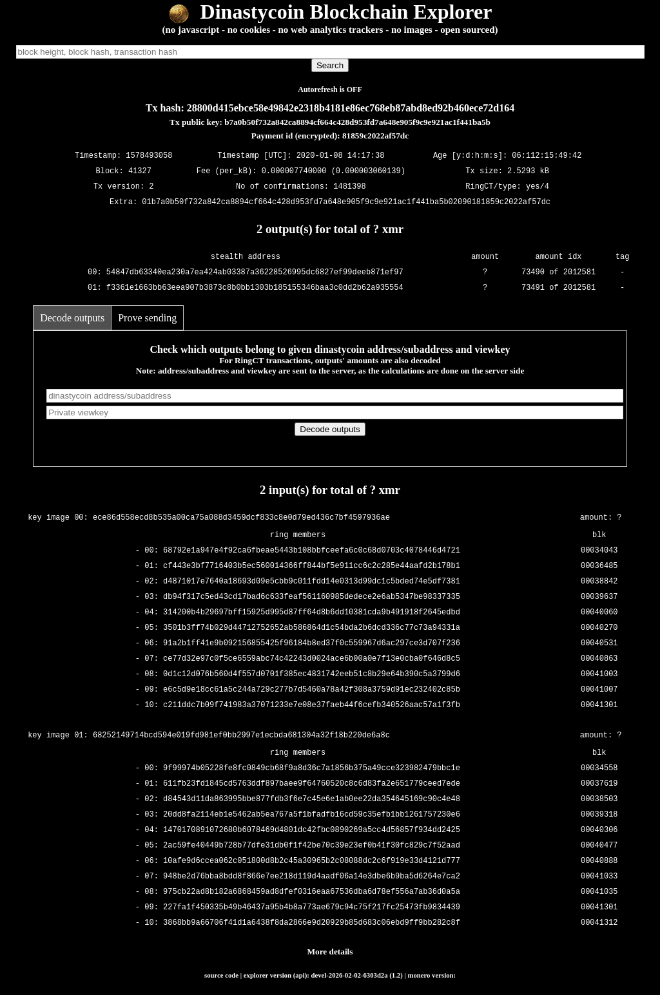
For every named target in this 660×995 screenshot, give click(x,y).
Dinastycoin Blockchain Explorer (330, 11)
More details (330, 951)
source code (221, 975)
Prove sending (147, 317)
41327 (139, 171)
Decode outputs (72, 317)
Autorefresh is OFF (330, 89)
